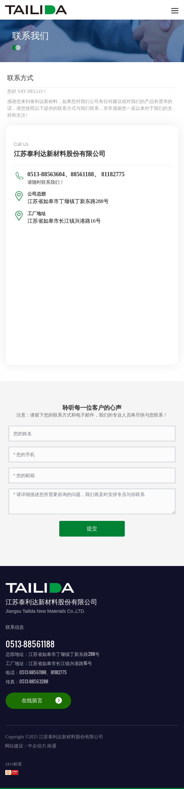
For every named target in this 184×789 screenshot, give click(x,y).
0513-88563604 (46, 174)
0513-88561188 (30, 643)
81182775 (112, 174)
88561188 (82, 174)
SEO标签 (13, 764)
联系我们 (30, 35)
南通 (51, 746)
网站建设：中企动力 (25, 746)
